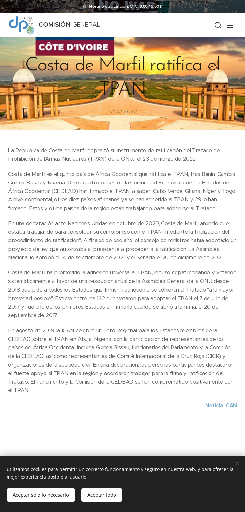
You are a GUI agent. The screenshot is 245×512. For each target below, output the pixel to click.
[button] (217, 25)
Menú (230, 25)
